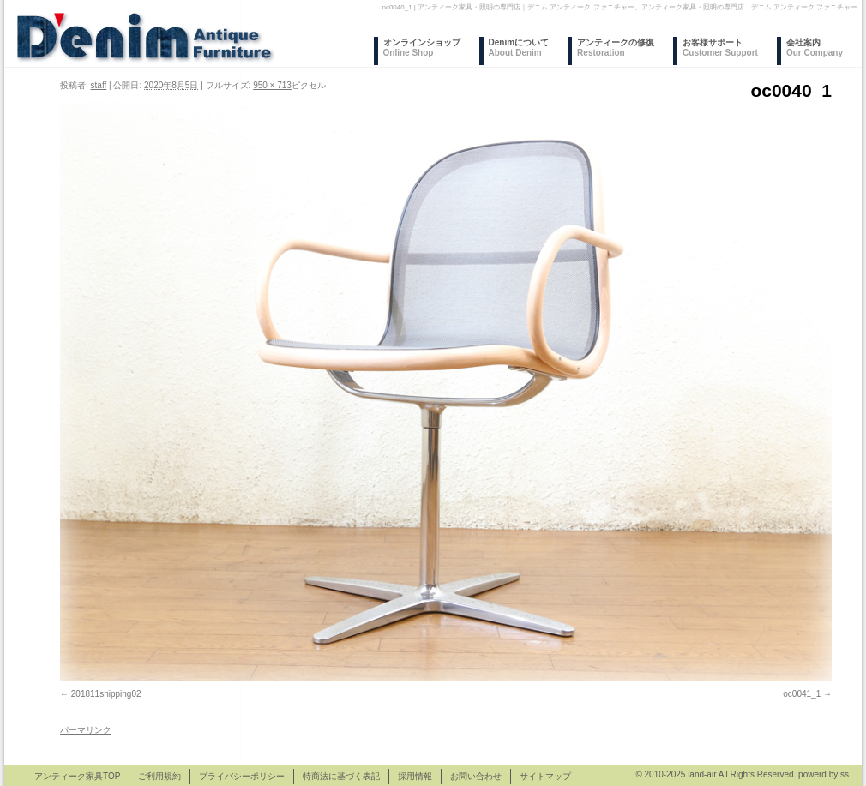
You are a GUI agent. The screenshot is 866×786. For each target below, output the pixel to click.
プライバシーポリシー (242, 776)
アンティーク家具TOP (77, 776)
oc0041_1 (802, 694)
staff (99, 85)
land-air (702, 774)
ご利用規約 (159, 776)
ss (844, 774)
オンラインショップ (421, 47)
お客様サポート (720, 47)
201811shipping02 (106, 694)
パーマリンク (85, 730)
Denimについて (519, 47)
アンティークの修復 (615, 47)
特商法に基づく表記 (341, 776)
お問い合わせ (476, 776)
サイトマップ (545, 776)
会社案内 (814, 47)
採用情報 (415, 776)
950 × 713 (272, 85)
